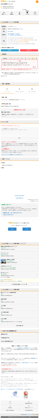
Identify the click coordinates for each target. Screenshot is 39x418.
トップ (10, 403)
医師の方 (10, 50)
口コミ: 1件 (3, 279)
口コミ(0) (27, 14)
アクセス (35, 14)
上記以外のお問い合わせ (8, 214)
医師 (19, 14)
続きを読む (20, 281)
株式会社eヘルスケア (29, 348)
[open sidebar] (37, 2)
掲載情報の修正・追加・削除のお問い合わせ (12, 212)
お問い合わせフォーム (27, 362)
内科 (8, 34)
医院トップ (4, 14)
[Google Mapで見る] (19, 195)
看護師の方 (29, 50)
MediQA (10, 407)
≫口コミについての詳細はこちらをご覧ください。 (13, 154)
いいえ (26, 229)
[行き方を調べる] (19, 198)
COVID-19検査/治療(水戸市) (7, 341)
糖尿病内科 (12, 34)
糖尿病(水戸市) (4, 334)
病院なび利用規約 (10, 410)
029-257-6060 (10, 31)
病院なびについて (29, 407)
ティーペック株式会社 (17, 348)
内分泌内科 (17, 34)
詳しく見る (4, 115)
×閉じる (34, 66)
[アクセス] (21, 28)
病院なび (4, 1)
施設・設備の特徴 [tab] (32, 91)
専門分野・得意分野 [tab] (19, 91)
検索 (37, 415)
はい (12, 229)
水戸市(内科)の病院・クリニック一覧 (19, 284)
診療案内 (11, 14)
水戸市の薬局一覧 (19, 325)
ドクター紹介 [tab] (7, 91)
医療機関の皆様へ (29, 403)
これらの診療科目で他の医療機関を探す (15, 35)
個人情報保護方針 (29, 410)
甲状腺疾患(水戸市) (5, 337)
